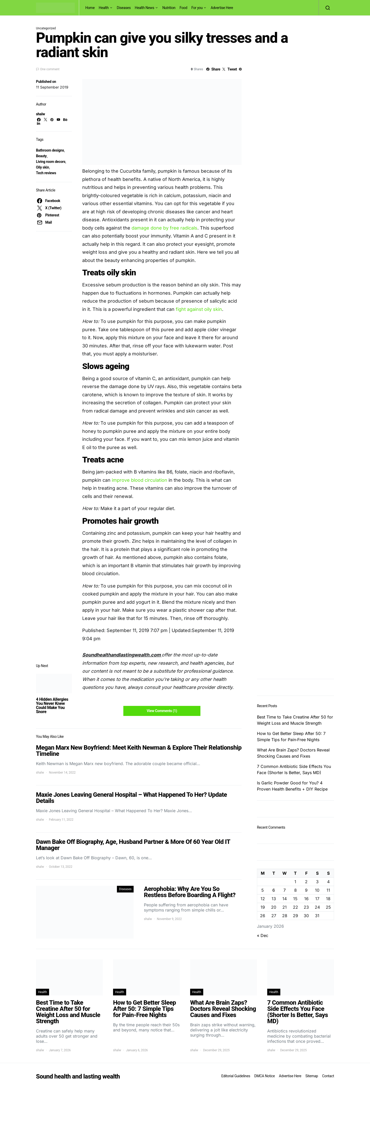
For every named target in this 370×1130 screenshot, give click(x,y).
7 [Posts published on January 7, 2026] (284, 890)
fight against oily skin (199, 309)
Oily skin (42, 167)
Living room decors (50, 162)
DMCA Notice (264, 1076)
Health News (144, 8)
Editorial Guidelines (235, 1076)
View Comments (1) (162, 711)
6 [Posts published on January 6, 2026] (273, 890)
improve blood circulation (139, 480)
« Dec (262, 935)
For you (197, 8)
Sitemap (311, 1076)
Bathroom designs (50, 150)
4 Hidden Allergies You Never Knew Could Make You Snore (52, 705)
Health (104, 8)
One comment (49, 69)
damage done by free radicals (164, 228)
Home (90, 8)
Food (183, 8)
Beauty (41, 156)
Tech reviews (46, 173)
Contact (328, 1076)
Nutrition (168, 8)
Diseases (124, 8)
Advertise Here (222, 8)
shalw (40, 114)
